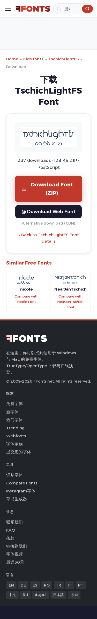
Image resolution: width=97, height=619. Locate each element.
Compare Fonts (22, 483)
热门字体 (14, 419)
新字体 (12, 411)
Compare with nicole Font (26, 299)
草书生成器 (16, 499)
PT (80, 585)
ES (35, 585)
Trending (15, 427)
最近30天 (15, 562)
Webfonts (16, 435)
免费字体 (14, 403)
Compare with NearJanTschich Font (70, 301)
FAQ (10, 530)
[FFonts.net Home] (33, 9)
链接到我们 (16, 546)
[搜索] (73, 8)
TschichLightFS (63, 58)
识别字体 (14, 475)
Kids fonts (33, 58)
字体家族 (14, 443)
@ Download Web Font (48, 211)
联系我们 (14, 522)
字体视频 (14, 554)
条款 (10, 538)
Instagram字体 (20, 491)
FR (58, 585)
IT (69, 585)
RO (47, 585)
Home (12, 58)
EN (11, 585)
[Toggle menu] (8, 9)
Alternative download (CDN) (48, 223)
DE (23, 585)
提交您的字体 (18, 451)
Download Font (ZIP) (47, 188)
